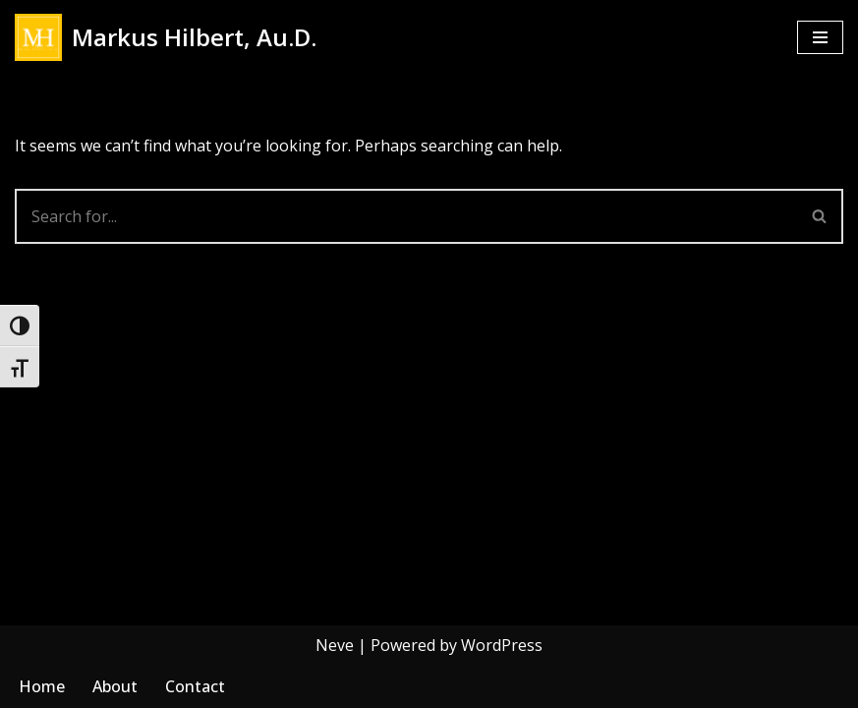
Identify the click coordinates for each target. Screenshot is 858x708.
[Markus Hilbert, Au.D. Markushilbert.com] (165, 37)
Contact (195, 686)
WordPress (502, 645)
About (115, 686)
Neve (334, 645)
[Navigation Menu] (820, 37)
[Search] (406, 216)
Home (42, 686)
